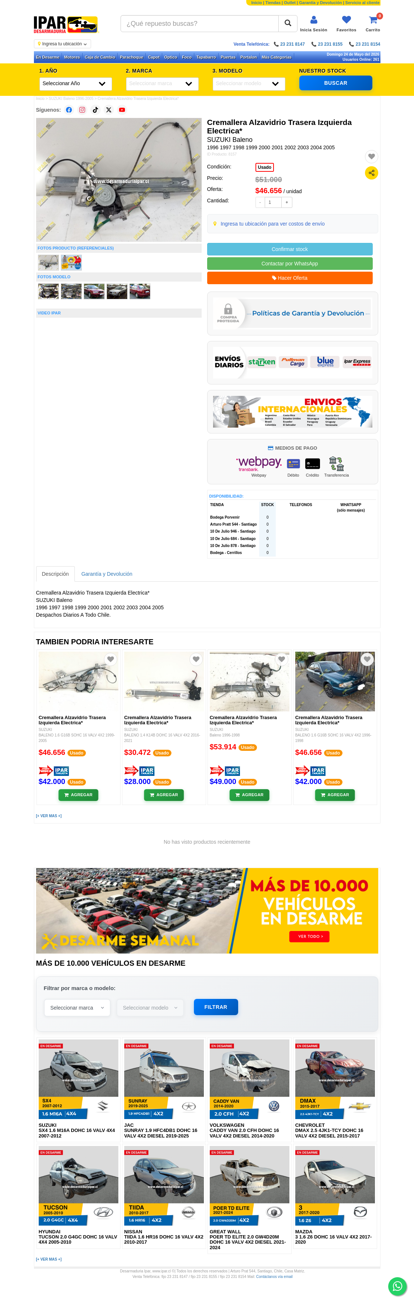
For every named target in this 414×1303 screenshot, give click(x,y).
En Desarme (48, 57)
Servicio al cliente (362, 2)
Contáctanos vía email (274, 1277)
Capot (153, 57)
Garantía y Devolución (320, 2)
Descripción (55, 574)
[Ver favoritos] (346, 23)
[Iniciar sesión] (313, 23)
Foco (186, 57)
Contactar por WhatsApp (289, 263)
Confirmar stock (290, 249)
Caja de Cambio (100, 57)
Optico (170, 57)
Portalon (248, 57)
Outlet (290, 2)
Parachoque (131, 57)
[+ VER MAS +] (49, 816)
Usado (265, 167)
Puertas (228, 57)
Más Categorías (277, 57)
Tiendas (273, 2)
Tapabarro (206, 57)
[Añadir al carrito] (78, 795)
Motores (72, 57)
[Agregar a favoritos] (371, 156)
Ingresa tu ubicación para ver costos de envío (272, 224)
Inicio (256, 2)
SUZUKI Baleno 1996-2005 (71, 99)
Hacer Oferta (289, 278)
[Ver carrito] (373, 23)
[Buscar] (288, 23)
